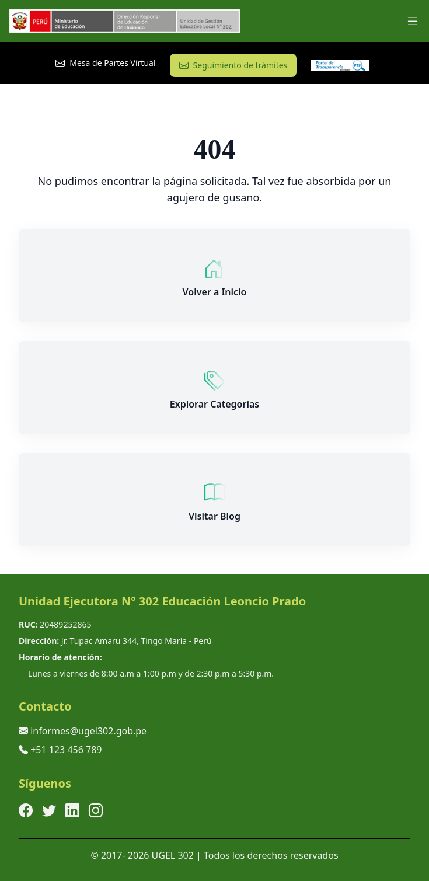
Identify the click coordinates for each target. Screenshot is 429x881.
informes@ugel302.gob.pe (88, 731)
